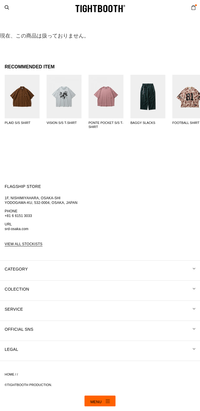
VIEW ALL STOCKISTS (24, 244)
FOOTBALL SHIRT (185, 122)
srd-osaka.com (17, 229)
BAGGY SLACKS (142, 122)
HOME (9, 374)
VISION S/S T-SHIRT (62, 122)
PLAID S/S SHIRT (17, 122)
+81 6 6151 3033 (18, 216)
